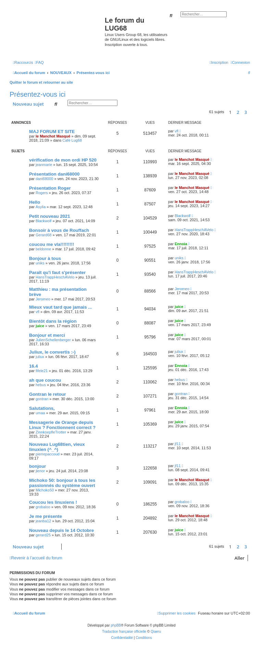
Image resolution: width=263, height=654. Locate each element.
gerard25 (43, 535)
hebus (41, 385)
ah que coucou (45, 380)
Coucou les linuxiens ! (53, 502)
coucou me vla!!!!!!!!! (51, 244)
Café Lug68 (72, 140)
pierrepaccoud (48, 454)
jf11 (178, 444)
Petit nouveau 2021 (49, 216)
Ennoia (181, 244)
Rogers (42, 193)
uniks (40, 263)
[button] (251, 112)
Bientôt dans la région (52, 321)
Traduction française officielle (124, 631)
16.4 (33, 366)
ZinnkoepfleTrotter (51, 432)
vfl (176, 131)
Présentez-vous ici (37, 94)
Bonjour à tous (45, 258)
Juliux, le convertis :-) (52, 352)
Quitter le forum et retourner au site (41, 82)
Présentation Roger (50, 188)
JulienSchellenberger (53, 340)
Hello (34, 202)
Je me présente (45, 516)
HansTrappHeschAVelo (194, 230)
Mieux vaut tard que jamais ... (60, 307)
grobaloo (43, 507)
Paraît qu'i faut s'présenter (57, 272)
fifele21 (42, 371)
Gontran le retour (47, 394)
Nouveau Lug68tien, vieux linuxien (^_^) (57, 447)
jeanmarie (44, 165)
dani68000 (44, 179)
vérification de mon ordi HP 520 (63, 160)
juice (179, 307)
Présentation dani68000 (54, 174)
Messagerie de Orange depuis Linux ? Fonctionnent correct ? (62, 425)
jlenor (40, 471)
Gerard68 (43, 235)
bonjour (37, 466)
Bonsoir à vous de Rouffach (59, 230)
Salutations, (42, 408)
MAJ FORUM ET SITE (52, 131)
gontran (42, 399)
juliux (40, 357)
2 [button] (238, 112)
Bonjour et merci (47, 335)
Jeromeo (43, 299)
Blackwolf (43, 221)
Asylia (41, 207)
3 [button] (246, 112)
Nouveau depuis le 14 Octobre (61, 530)
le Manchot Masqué (53, 136)
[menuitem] (39, 62)
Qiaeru (156, 631)
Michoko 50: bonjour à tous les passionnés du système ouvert (62, 483)
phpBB (116, 625)
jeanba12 (43, 521)
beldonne (43, 249)
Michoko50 (45, 490)
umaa (40, 413)
